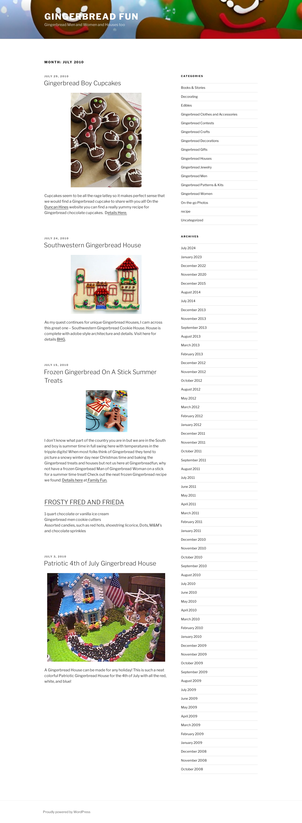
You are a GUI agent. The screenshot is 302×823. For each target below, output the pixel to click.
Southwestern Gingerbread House (92, 245)
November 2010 (193, 548)
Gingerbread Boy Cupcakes (82, 83)
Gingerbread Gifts (194, 149)
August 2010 (191, 575)
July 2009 (188, 690)
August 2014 (191, 292)
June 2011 (188, 486)
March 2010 (190, 619)
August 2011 (190, 469)
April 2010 (189, 610)
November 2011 (193, 442)
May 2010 (189, 601)
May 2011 (188, 495)
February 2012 (192, 416)
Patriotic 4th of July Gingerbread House (100, 563)
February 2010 (192, 628)
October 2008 (192, 769)
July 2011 (188, 478)
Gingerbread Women (196, 194)
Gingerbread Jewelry (196, 167)
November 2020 (193, 274)
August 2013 (191, 336)
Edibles (186, 105)
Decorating (189, 96)
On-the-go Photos (194, 203)
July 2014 (188, 301)
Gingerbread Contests (197, 123)
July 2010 (188, 584)
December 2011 (193, 433)
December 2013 (193, 310)
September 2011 (193, 460)
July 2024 (188, 248)
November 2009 (194, 654)
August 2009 (191, 681)
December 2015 (193, 283)
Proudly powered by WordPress (66, 812)
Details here (72, 480)
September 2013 (194, 328)
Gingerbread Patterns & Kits (202, 185)
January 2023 (191, 257)
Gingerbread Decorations (200, 141)
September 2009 (194, 672)
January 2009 (191, 743)
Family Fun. (97, 480)
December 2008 (193, 751)
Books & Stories (193, 88)
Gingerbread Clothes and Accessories (209, 114)
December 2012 (193, 363)
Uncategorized (192, 220)
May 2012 (188, 398)
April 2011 (188, 504)
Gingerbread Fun (91, 16)
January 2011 (191, 531)
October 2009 (192, 663)
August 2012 (190, 389)
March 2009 (190, 725)
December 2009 (193, 645)
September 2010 (194, 566)
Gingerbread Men (194, 176)
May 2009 (189, 707)
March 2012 (190, 407)
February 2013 (192, 354)
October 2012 (191, 380)
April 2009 (189, 716)
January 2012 (191, 425)
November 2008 (194, 760)
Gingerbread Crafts (195, 132)
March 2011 (190, 513)
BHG (61, 339)
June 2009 (189, 698)
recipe (185, 211)
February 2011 (191, 522)
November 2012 (193, 372)
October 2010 (191, 557)
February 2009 (192, 734)
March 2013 (190, 345)
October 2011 (191, 451)
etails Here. (117, 212)
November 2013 (193, 319)
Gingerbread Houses (196, 158)
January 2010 (191, 636)
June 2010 (189, 592)
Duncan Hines (56, 207)
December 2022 (193, 266)
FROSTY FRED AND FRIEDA (84, 502)
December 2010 (193, 539)
